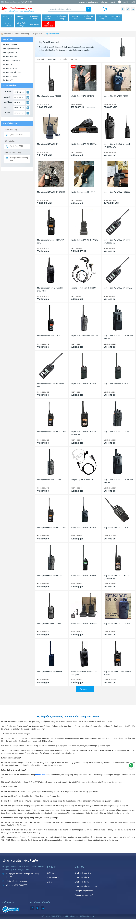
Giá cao (74, 59)
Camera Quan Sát (7, 17)
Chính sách (103, 2)
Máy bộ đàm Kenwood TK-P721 (49, 336)
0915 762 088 (19, 92)
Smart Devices (8, 24)
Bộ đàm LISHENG (10, 76)
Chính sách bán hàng (83, 873)
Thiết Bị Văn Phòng (88, 17)
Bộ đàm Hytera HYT (10, 57)
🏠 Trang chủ (6, 34)
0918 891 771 (19, 103)
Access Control (48, 17)
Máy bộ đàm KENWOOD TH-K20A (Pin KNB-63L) (117, 577)
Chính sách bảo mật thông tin (86, 886)
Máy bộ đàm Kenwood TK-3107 (116, 384)
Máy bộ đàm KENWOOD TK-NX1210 (84, 240)
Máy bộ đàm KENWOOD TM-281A (83, 144)
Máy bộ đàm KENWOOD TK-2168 (116, 432)
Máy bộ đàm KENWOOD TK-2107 (83, 384)
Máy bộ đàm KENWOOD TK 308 (116, 96)
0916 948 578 (19, 108)
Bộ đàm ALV (7, 80)
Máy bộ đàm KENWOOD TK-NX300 (84, 624)
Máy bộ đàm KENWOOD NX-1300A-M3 (50, 385)
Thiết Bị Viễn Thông (34, 17)
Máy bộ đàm (37, 34)
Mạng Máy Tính (21, 17)
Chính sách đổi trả (82, 882)
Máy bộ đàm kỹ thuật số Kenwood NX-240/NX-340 (117, 145)
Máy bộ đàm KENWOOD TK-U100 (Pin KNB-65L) (118, 481)
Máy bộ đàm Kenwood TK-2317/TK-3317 (50, 241)
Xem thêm (34, 24)
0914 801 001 (19, 113)
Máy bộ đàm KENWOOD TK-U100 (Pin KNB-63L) (118, 337)
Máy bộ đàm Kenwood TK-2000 (49, 96)
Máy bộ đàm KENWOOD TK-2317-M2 (51, 432)
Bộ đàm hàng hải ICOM (12, 72)
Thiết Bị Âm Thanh (75, 17)
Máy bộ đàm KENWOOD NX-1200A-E (118, 288)
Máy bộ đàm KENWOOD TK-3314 (49, 144)
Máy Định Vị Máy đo (115, 17)
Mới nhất (41, 59)
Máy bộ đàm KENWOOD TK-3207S (50, 576)
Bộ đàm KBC (8, 64)
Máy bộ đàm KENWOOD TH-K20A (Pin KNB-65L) (83, 433)
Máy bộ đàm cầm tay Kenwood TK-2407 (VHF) (50, 289)
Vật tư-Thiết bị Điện (21, 24)
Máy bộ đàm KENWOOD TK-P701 (83, 528)
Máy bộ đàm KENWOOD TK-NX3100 (51, 192)
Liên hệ (113, 2)
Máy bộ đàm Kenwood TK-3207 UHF (84, 336)
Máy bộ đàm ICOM (10, 53)
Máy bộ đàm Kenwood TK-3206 (49, 480)
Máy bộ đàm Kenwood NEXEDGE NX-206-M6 (118, 673)
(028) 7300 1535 (29, 2)
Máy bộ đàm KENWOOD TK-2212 (83, 576)
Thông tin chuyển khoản (84, 891)
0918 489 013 (19, 97)
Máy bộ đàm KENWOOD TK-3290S (117, 624)
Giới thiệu (82, 2)
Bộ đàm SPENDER (10, 68)
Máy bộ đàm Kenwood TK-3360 (83, 192)
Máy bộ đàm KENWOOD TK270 (82, 96)
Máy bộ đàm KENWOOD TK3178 (49, 672)
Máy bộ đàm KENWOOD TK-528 (116, 528)
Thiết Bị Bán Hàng (102, 17)
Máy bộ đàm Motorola (11, 49)
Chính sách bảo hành (83, 877)
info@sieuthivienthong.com (11, 2)
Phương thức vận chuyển (84, 895)
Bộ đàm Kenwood (52, 34)
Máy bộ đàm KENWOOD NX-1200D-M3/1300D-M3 (117, 241)
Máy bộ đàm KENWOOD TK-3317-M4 (51, 528)
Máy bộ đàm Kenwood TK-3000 (49, 624)
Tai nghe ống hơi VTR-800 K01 (82, 480)
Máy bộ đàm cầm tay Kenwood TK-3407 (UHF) (84, 673)
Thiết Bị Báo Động (61, 17)
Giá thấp (63, 59)
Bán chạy (52, 59)
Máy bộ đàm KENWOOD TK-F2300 (117, 192)
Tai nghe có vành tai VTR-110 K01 (83, 288)
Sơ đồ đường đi (93, 2)
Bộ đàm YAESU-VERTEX (12, 60)
